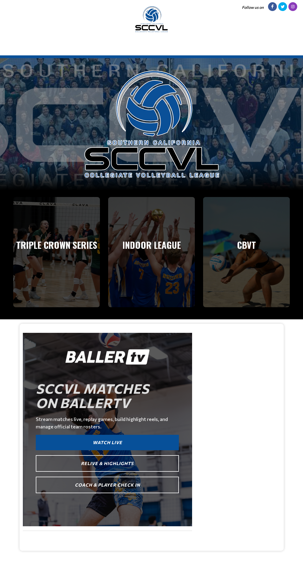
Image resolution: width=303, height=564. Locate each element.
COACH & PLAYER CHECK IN (107, 484)
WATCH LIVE (107, 442)
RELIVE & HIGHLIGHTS (107, 463)
